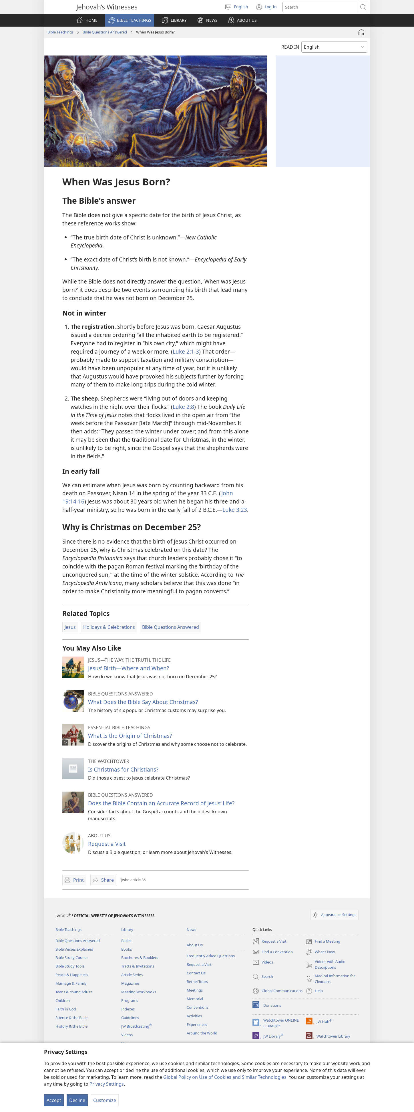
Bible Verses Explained (74, 949)
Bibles (126, 940)
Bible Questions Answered (105, 32)
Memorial (195, 998)
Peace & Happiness (71, 974)
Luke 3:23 (234, 510)
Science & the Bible (71, 1017)
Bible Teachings (60, 32)
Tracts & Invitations (137, 966)
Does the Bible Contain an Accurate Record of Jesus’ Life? (161, 803)
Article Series (132, 974)
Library (127, 929)
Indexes (128, 1009)
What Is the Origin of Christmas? (130, 736)
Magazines (130, 983)
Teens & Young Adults (73, 991)
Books (126, 949)
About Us (195, 945)
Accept (54, 1100)
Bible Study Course (71, 957)
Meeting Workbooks (138, 991)
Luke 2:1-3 (186, 351)
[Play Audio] (361, 32)
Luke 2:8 (183, 407)
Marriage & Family (71, 983)
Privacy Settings (106, 1084)
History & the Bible (71, 1026)
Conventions (197, 1007)
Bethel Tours (197, 981)
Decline (77, 1100)
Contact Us (196, 973)
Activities (194, 1015)
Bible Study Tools (69, 966)
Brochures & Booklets (139, 957)
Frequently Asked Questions (211, 955)
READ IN (290, 47)
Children (62, 1000)
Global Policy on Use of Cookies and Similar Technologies (224, 1077)
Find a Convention (272, 952)
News (191, 929)
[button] (129, 20)
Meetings (195, 990)
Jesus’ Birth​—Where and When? (128, 668)
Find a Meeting (323, 941)
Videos (127, 1034)
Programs (129, 1000)
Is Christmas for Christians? (123, 769)
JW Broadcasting (136, 1026)
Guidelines (130, 1017)
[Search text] (320, 7)
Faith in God (65, 1009)
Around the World (202, 1033)
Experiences (197, 1024)
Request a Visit (107, 844)
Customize (104, 1100)
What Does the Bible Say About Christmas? (143, 702)
